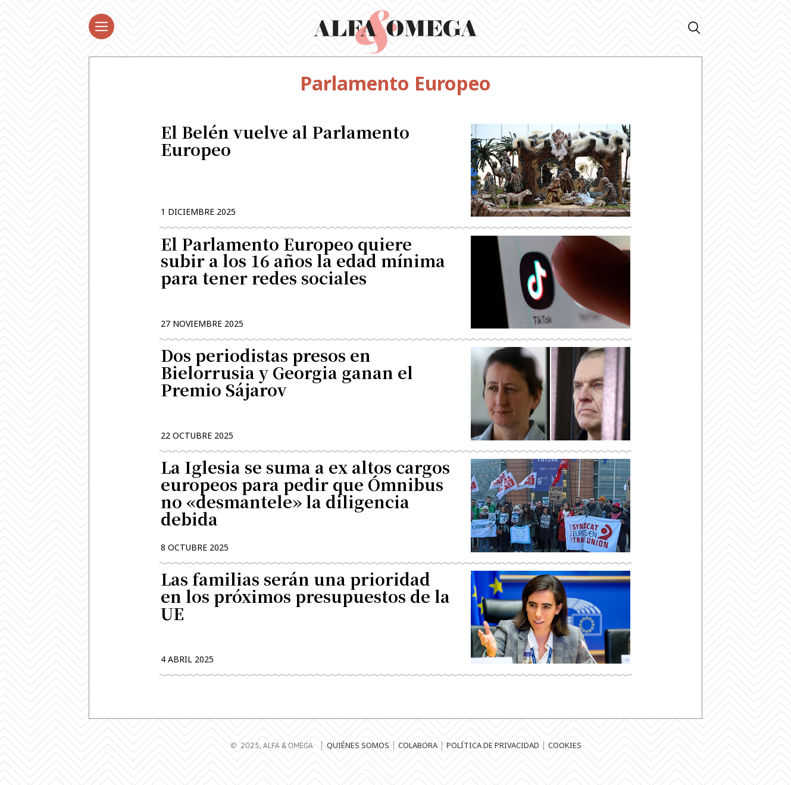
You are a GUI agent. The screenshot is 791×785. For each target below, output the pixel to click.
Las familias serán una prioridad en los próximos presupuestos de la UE (305, 609)
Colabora (417, 758)
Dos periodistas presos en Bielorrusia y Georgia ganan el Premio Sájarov (287, 381)
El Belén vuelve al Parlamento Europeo (285, 142)
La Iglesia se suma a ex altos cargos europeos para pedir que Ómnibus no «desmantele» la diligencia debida (305, 503)
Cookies (564, 758)
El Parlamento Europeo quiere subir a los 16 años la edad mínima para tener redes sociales (303, 266)
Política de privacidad (492, 758)
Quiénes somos (358, 758)
